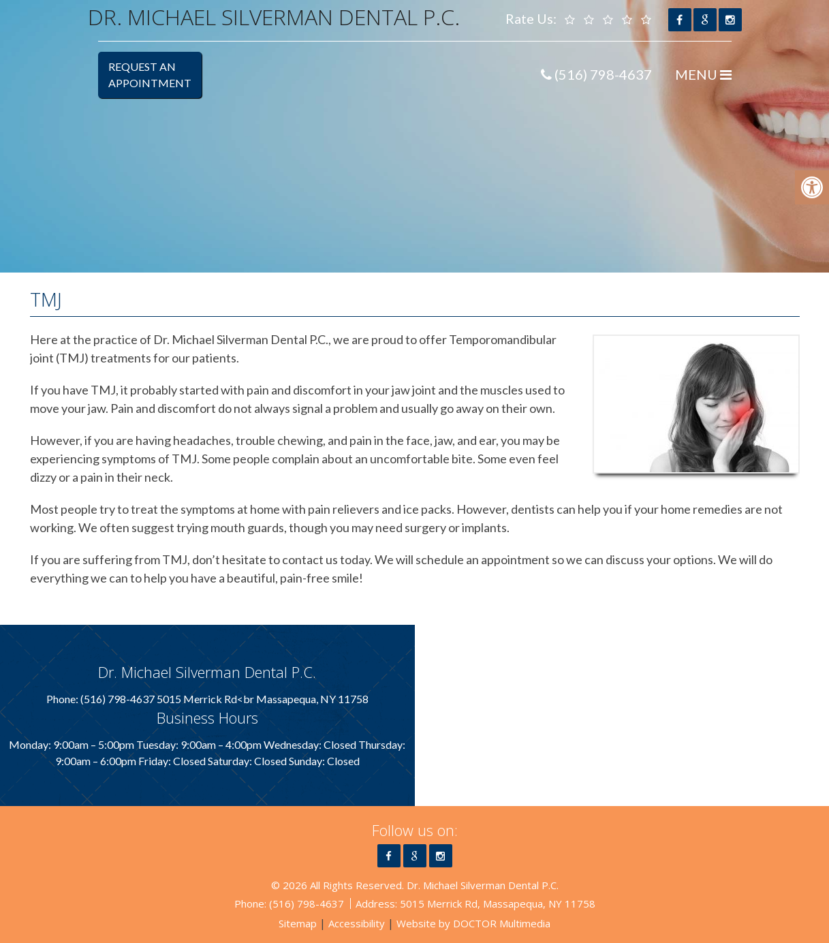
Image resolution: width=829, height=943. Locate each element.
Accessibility (356, 923)
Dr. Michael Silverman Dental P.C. (274, 16)
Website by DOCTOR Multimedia (473, 923)
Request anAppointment (149, 74)
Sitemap (298, 923)
